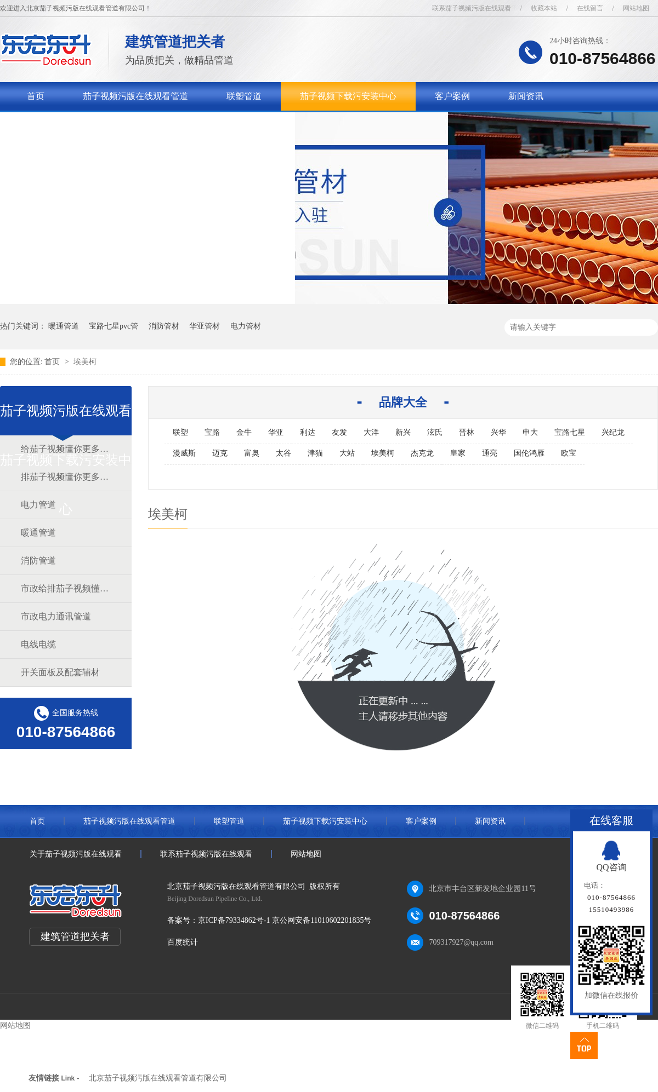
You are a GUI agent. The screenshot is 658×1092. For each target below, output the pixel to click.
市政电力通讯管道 (56, 616)
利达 (307, 432)
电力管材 (245, 326)
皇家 (458, 453)
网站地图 (636, 8)
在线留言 (590, 8)
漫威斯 (184, 453)
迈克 (220, 453)
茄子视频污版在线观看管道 (135, 96)
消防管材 (164, 326)
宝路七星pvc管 (113, 326)
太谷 (283, 453)
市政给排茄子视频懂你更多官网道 (65, 588)
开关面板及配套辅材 (60, 672)
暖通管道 (63, 326)
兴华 (498, 432)
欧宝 (568, 453)
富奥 (251, 453)
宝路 (212, 432)
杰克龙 (422, 453)
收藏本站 (544, 8)
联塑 (180, 432)
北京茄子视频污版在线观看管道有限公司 (158, 1078)
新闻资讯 (525, 96)
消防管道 (38, 560)
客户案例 (452, 96)
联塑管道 (244, 96)
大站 (347, 453)
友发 (339, 432)
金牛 (244, 432)
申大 (530, 432)
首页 (35, 96)
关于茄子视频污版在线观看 (79, 124)
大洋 (371, 432)
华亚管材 (204, 326)
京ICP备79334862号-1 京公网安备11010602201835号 (284, 920)
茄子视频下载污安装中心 (348, 96)
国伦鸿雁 (529, 453)
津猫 (315, 453)
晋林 (466, 432)
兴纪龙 (613, 432)
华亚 (275, 432)
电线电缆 (38, 644)
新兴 (403, 432)
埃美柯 (85, 362)
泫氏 (435, 432)
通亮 (489, 453)
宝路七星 (569, 432)
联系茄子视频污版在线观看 (471, 8)
